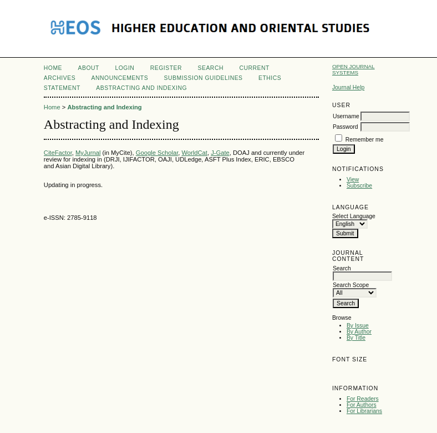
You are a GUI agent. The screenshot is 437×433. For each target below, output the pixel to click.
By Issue (358, 326)
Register (166, 68)
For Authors (362, 405)
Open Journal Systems (353, 69)
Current (254, 68)
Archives (59, 78)
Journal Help (348, 87)
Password (345, 127)
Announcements (120, 78)
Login (124, 68)
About (88, 68)
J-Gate (220, 152)
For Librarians (364, 411)
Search (210, 68)
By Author (359, 332)
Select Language (353, 216)
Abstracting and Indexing (141, 88)
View (353, 180)
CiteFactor (58, 152)
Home (53, 68)
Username (346, 116)
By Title (356, 338)
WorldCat (194, 152)
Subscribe (359, 186)
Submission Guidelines (203, 78)
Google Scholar (157, 152)
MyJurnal (87, 152)
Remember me (364, 140)
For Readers (363, 399)
